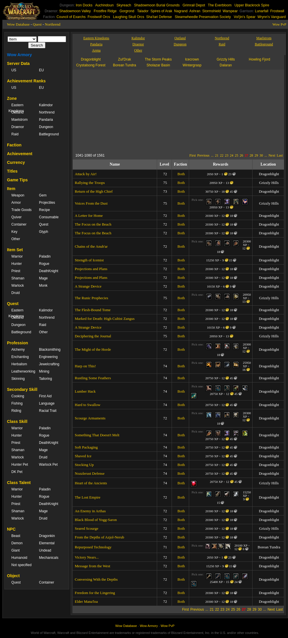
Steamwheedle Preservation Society (203, 17)
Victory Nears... (87, 557)
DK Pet (16, 472)
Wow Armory (19, 54)
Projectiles (47, 203)
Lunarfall (261, 11)
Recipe (44, 210)
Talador (142, 11)
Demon (17, 543)
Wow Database (18, 24)
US (13, 70)
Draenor (17, 127)
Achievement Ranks (26, 81)
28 (251, 155)
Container (18, 224)
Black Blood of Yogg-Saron (96, 520)
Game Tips (17, 180)
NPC (11, 529)
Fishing (17, 403)
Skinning (18, 379)
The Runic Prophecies (91, 298)
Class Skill (17, 421)
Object (13, 575)
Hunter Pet (19, 464)
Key (14, 232)
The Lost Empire (87, 497)
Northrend (52, 24)
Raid (15, 134)
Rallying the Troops (90, 182)
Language (46, 403)
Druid (15, 293)
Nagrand (181, 11)
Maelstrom (19, 120)
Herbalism (19, 364)
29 (256, 155)
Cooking (17, 396)
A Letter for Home (89, 215)
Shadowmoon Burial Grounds (157, 5)
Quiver (16, 217)
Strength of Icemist (89, 260)
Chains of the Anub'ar (91, 246)
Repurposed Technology (93, 547)
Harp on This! (85, 366)
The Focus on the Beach (93, 224)
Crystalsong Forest (91, 65)
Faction (14, 145)
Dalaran (226, 65)
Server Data (18, 63)
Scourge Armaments (90, 418)
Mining (44, 371)
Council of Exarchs (71, 17)
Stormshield (211, 11)
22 (221, 155)
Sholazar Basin (158, 65)
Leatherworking (22, 371)
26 (241, 155)
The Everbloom (220, 5)
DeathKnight (48, 271)
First (192, 155)
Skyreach (124, 5)
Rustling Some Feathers (93, 378)
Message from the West (92, 566)
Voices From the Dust (91, 203)
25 (236, 155)
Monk (43, 285)
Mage (43, 278)
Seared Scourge (86, 528)
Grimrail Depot (193, 5)
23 (226, 155)
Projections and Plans (91, 269)
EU (41, 70)
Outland (17, 112)
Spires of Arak (161, 11)
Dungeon (46, 127)
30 (261, 155)
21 (216, 155)
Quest (37, 24)
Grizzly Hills (226, 59)
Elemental (46, 543)
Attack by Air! (86, 174)
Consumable (48, 217)
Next (272, 155)
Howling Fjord (259, 59)
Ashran (194, 11)
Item (11, 188)
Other (15, 239)
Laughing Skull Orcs (128, 17)
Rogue (44, 264)
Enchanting (20, 357)
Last (280, 155)
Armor (16, 203)
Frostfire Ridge (105, 11)
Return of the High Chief (94, 191)
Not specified (21, 565)
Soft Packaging (86, 447)
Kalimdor (46, 105)
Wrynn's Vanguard (271, 17)
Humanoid (19, 558)
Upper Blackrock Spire (251, 5)
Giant (15, 550)
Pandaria (46, 120)
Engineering (48, 357)
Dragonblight (91, 59)
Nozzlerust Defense (89, 473)
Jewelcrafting (49, 364)
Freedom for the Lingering (95, 593)
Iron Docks (84, 5)
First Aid (45, 396)
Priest (15, 271)
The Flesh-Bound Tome (93, 310)
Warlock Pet (48, 464)
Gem (43, 195)
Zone (12, 98)
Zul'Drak (124, 59)
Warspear (230, 11)
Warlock (17, 285)
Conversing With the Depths (96, 579)
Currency (16, 162)
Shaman (17, 278)
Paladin (45, 256)
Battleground (49, 134)
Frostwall (277, 11)
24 (231, 155)
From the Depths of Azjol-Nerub (99, 537)
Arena (96, 50)
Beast (15, 536)
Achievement (19, 153)
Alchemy (18, 350)
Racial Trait (47, 411)
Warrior (17, 256)
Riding (16, 411)
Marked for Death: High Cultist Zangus (104, 318)
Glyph (43, 232)
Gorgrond (127, 11)
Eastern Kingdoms (16, 108)
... (212, 155)
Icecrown (192, 59)
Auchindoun (104, 5)
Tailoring (45, 379)
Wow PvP (279, 24)
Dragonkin (47, 536)
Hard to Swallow (87, 405)
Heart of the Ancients (91, 483)
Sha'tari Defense (159, 17)
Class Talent (19, 482)
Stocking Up (84, 464)
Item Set (15, 249)
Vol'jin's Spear (245, 17)
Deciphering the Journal (93, 336)
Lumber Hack (85, 391)
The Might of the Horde (93, 349)
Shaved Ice (83, 456)
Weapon (17, 195)
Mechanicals (48, 558)
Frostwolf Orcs (99, 17)
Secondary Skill (22, 389)
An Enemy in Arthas (90, 511)
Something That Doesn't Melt (97, 435)
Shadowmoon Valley (75, 11)
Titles (12, 171)
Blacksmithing (50, 350)
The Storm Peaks (158, 59)
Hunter (16, 264)
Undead (45, 550)
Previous (203, 155)
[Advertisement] (193, 110)
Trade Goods (21, 210)
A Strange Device (88, 286)
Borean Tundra (124, 65)
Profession (17, 343)
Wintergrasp (192, 65)
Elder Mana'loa (86, 601)
